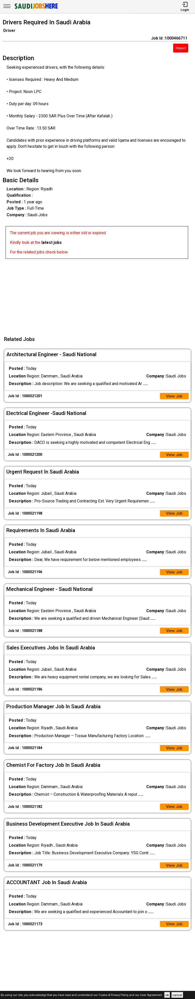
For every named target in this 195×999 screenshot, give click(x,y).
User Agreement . (151, 995)
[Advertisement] (99, 294)
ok (167, 995)
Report (181, 48)
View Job (174, 396)
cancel (177, 995)
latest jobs (51, 242)
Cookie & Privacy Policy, (114, 995)
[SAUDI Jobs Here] (36, 8)
